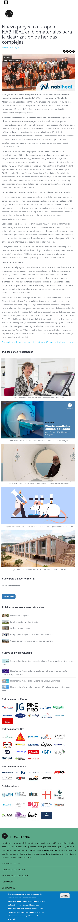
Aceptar (64, 896)
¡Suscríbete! (9, 596)
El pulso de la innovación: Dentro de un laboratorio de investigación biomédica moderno (39, 526)
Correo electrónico (11, 585)
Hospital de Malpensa (19, 615)
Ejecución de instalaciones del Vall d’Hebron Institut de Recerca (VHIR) (39, 569)
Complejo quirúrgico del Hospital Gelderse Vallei (31, 634)
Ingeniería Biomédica (12, 61)
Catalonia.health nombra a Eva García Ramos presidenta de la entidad (39, 397)
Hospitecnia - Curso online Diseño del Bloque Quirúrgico (35, 680)
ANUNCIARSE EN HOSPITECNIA (15, 875)
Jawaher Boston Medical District (24, 622)
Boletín (30, 578)
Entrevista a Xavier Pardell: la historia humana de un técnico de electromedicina (39, 483)
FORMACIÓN (7, 882)
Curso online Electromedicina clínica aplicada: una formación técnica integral (39, 440)
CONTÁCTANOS (8, 888)
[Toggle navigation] (6, 2)
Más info (12, 919)
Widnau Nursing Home (20, 628)
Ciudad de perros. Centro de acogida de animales (31, 641)
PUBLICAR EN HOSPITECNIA (13, 869)
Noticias (7, 57)
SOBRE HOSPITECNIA (11, 863)
